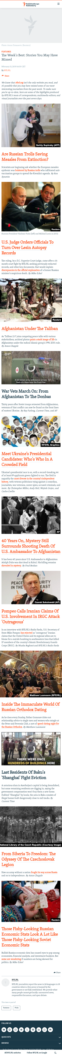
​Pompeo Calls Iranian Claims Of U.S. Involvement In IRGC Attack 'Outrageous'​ (31, 616)
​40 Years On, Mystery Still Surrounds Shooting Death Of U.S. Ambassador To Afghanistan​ (31, 546)
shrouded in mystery (11, 566)
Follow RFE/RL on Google (37, 1053)
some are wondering (11, 959)
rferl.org (19, 83)
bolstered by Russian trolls (27, 170)
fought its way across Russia (43, 872)
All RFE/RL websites (13, 1053)
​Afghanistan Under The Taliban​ (30, 329)
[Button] (5, 76)
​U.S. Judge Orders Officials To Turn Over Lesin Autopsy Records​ (27, 248)
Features (6, 52)
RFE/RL (7, 70)
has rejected (26, 633)
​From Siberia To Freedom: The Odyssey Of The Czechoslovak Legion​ (29, 859)
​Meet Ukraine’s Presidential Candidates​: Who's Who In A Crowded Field (27, 459)
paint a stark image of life (42, 339)
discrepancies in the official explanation (21, 270)
